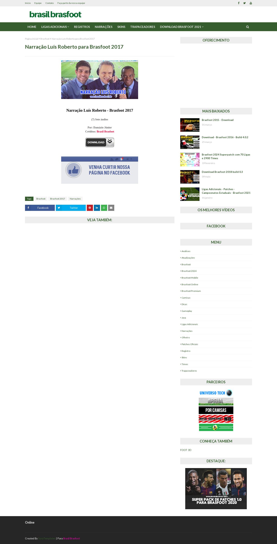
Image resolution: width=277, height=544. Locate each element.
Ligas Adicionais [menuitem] (54, 26)
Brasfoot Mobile (190, 277)
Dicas (184, 304)
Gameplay (187, 310)
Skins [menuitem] (121, 26)
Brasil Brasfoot (105, 131)
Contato (49, 3)
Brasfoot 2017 (57, 198)
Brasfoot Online (190, 284)
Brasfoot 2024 (189, 271)
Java (184, 317)
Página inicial (31, 38)
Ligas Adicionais (190, 324)
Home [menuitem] (32, 26)
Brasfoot (44, 38)
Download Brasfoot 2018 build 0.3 (222, 171)
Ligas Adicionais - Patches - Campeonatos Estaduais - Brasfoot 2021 (226, 191)
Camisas (186, 297)
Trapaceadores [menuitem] (142, 26)
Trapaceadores (189, 370)
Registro (186, 350)
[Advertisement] (216, 74)
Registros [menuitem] (82, 26)
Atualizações (188, 257)
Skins (184, 357)
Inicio (28, 3)
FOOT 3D (185, 450)
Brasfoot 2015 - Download (218, 119)
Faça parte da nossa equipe (71, 3)
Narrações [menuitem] (103, 26)
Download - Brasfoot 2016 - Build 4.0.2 (225, 137)
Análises (186, 251)
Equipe (38, 3)
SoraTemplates (46, 538)
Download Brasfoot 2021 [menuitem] (180, 26)
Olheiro (186, 337)
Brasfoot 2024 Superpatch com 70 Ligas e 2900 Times (226, 156)
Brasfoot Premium (191, 290)
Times (185, 364)
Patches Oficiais (190, 344)
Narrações (75, 198)
